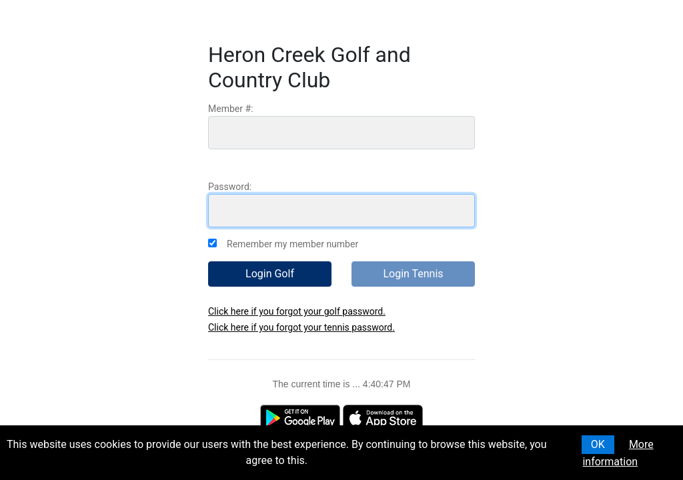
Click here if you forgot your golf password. (297, 311)
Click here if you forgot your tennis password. (301, 327)
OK (598, 444)
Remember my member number (292, 244)
